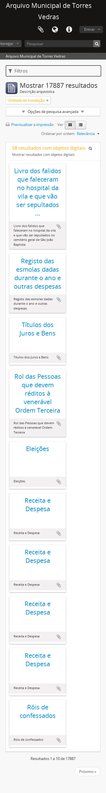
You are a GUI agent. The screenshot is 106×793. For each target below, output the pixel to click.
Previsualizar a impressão (30, 124)
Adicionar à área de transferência (59, 226)
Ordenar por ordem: (58, 133)
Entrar (89, 29)
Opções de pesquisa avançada (53, 111)
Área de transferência (41, 30)
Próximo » (87, 771)
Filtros (18, 71)
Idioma (55, 30)
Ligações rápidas (69, 30)
